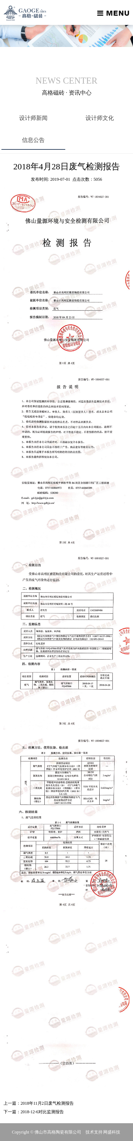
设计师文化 (99, 118)
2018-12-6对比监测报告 (42, 1111)
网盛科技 (111, 1132)
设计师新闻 (33, 118)
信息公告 (33, 140)
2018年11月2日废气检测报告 (47, 1103)
